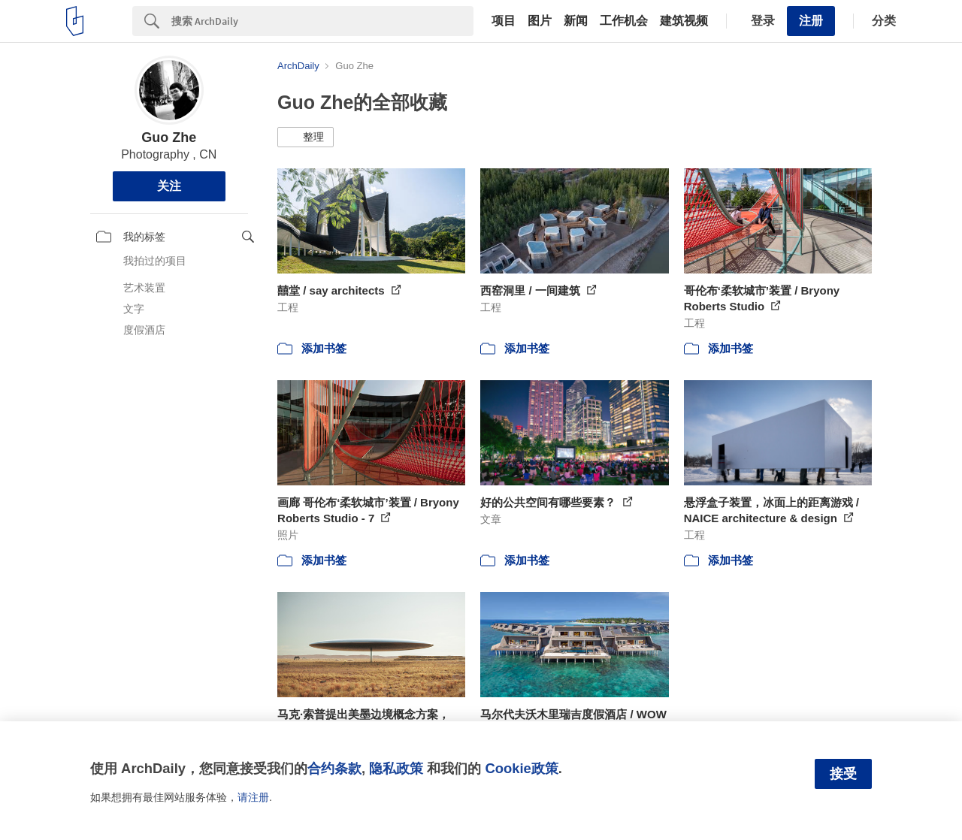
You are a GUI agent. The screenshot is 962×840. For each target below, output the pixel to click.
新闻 (576, 21)
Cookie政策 (521, 768)
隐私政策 (396, 768)
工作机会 (624, 21)
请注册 (253, 797)
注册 (811, 20)
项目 (504, 21)
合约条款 (334, 768)
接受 (843, 773)
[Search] (322, 21)
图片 (540, 21)
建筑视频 (684, 21)
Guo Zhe (168, 137)
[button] (305, 137)
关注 (169, 186)
